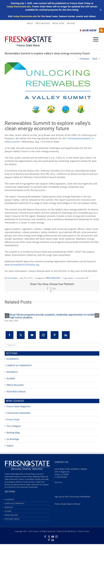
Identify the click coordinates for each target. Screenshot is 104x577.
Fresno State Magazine (18, 406)
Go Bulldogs (13, 439)
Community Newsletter (19, 412)
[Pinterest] (54, 335)
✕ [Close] (101, 9)
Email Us (58, 482)
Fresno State (13, 419)
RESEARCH (12, 371)
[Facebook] (9, 335)
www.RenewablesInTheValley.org (22, 264)
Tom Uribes (12, 278)
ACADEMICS (13, 358)
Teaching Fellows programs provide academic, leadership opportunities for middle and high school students (50, 316)
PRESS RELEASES (53, 278)
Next (94, 58)
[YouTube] (32, 335)
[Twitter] (21, 335)
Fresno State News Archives (67, 504)
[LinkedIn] (66, 335)
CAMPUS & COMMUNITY (19, 365)
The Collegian (14, 426)
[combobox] (52, 345)
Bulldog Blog (13, 432)
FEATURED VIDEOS (16, 391)
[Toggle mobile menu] (96, 39)
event (70, 278)
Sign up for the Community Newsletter (72, 496)
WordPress (71, 531)
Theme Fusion (83, 531)
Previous (84, 58)
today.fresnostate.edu (19, 6)
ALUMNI (11, 378)
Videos (10, 445)
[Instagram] (43, 335)
